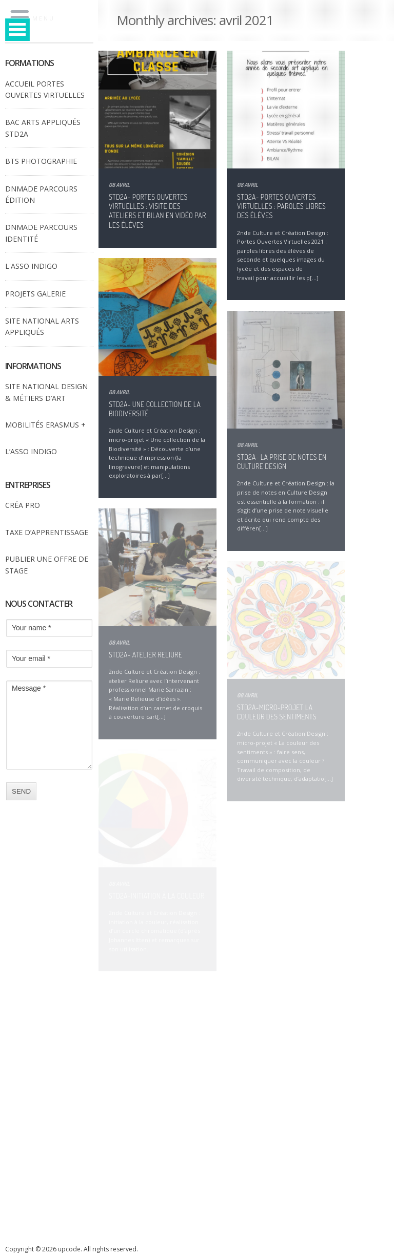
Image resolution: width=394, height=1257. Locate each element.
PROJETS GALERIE (35, 294)
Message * (49, 725)
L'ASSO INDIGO (31, 266)
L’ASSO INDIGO (31, 451)
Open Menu (17, 29)
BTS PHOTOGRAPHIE (41, 161)
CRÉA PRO (22, 505)
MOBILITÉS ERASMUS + (45, 425)
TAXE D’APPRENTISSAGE (46, 532)
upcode (69, 1249)
